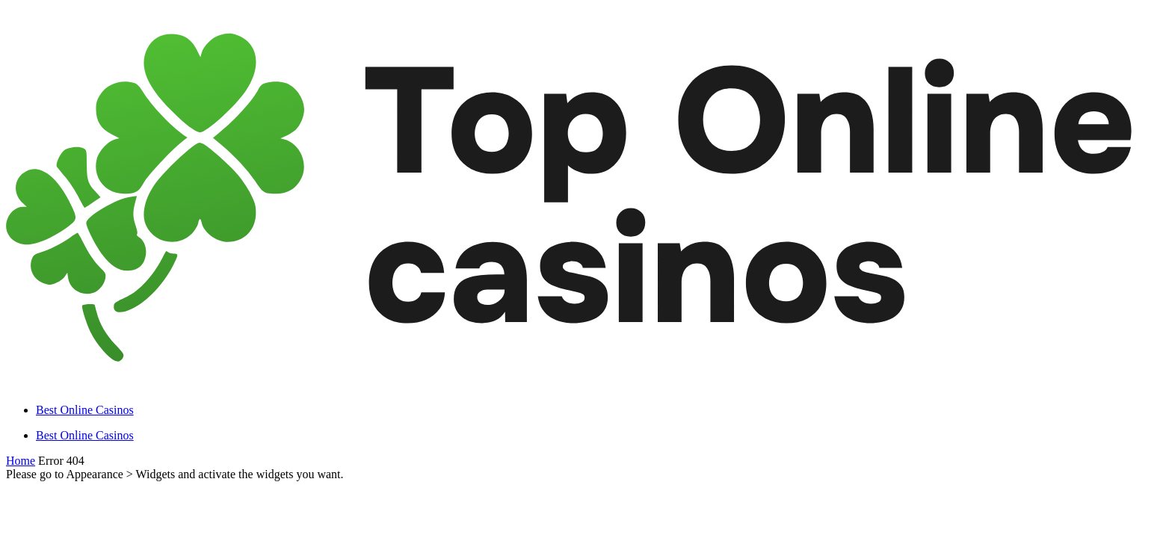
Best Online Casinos (85, 410)
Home (20, 460)
